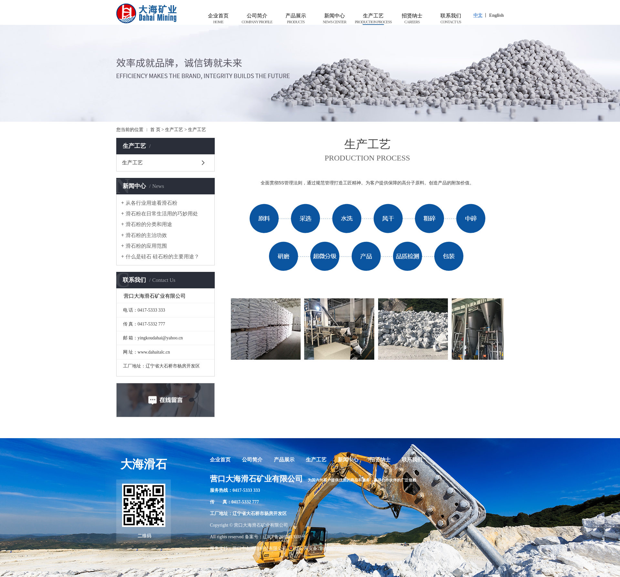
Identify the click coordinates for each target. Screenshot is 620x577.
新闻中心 (334, 19)
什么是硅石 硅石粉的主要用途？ (162, 256)
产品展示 (295, 19)
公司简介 (257, 19)
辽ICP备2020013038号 (284, 536)
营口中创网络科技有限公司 (259, 548)
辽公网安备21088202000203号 (321, 548)
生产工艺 (373, 19)
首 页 (155, 129)
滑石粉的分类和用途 (149, 224)
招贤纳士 (412, 19)
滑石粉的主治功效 (146, 235)
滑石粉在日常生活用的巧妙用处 (162, 213)
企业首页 (218, 19)
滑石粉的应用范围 (146, 246)
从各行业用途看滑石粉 (151, 203)
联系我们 (450, 19)
